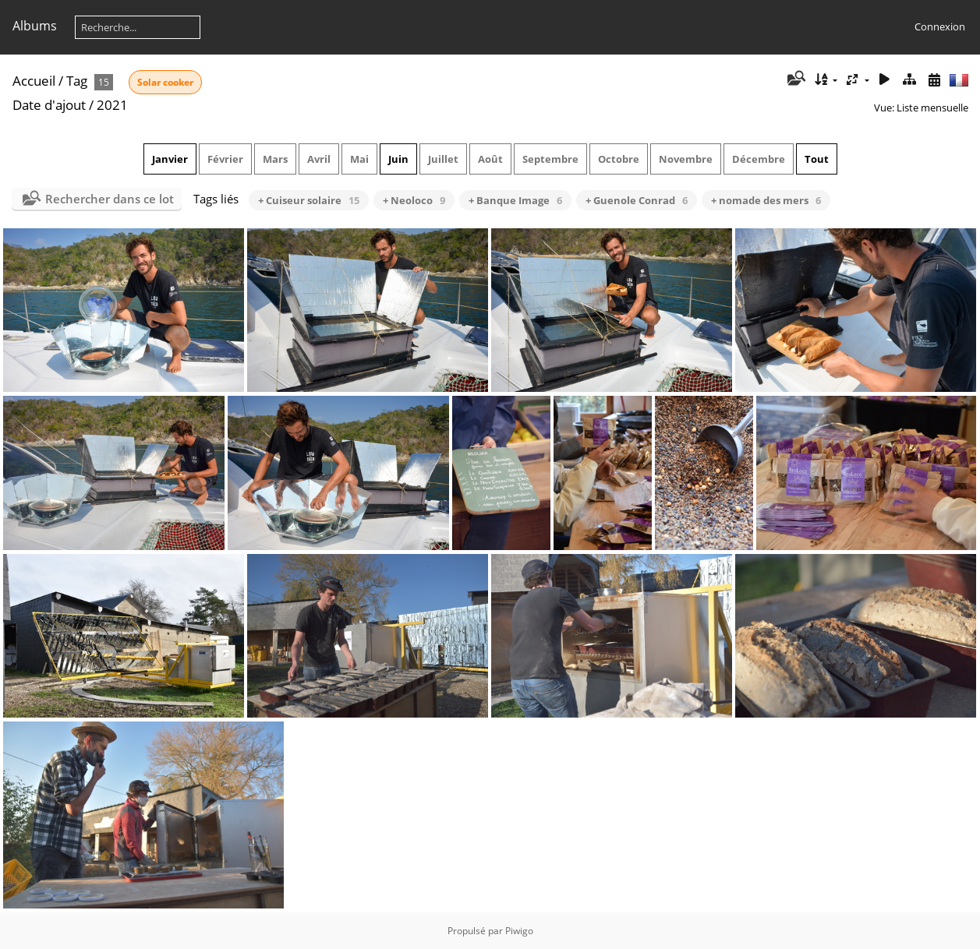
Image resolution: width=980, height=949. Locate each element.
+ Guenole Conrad (637, 200)
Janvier (170, 159)
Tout (817, 159)
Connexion (940, 26)
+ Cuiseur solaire (308, 200)
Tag (76, 81)
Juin (398, 159)
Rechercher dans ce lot (109, 198)
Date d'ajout (49, 105)
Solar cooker (165, 82)
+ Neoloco (414, 200)
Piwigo (519, 930)
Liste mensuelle (932, 108)
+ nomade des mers (766, 200)
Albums (34, 25)
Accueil (33, 81)
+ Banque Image (515, 200)
